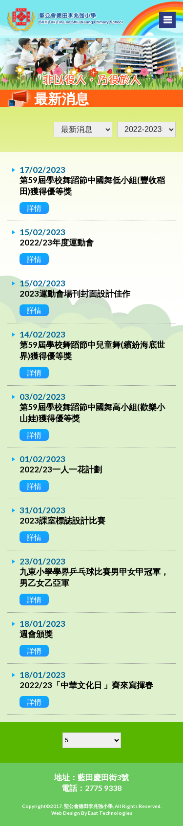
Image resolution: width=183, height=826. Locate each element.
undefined (146, 129)
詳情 (34, 208)
